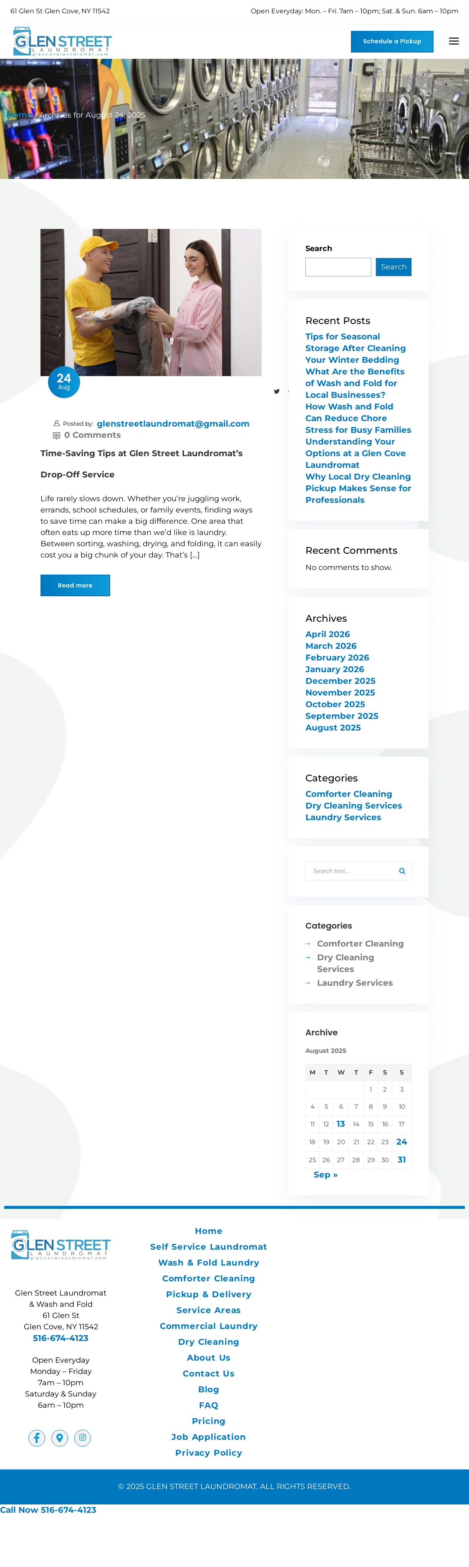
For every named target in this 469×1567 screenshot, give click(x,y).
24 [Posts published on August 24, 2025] (401, 1143)
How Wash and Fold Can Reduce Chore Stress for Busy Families (358, 418)
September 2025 (341, 716)
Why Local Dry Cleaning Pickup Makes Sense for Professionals (358, 488)
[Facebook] (36, 1439)
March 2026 (331, 646)
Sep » (326, 1175)
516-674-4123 (60, 1339)
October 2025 (335, 704)
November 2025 (340, 693)
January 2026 (334, 669)
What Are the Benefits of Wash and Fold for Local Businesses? (355, 383)
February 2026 (337, 658)
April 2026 (327, 634)
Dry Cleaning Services (353, 806)
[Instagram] (82, 1439)
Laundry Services (343, 817)
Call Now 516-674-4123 (48, 1511)
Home (19, 115)
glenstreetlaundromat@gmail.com (173, 424)
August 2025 (333, 728)
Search (318, 248)
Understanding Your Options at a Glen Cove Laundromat (355, 453)
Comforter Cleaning (348, 794)
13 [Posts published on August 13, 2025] (341, 1125)
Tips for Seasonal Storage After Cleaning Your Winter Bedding (355, 348)
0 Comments (87, 435)
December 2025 (340, 681)
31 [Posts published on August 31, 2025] (402, 1160)
